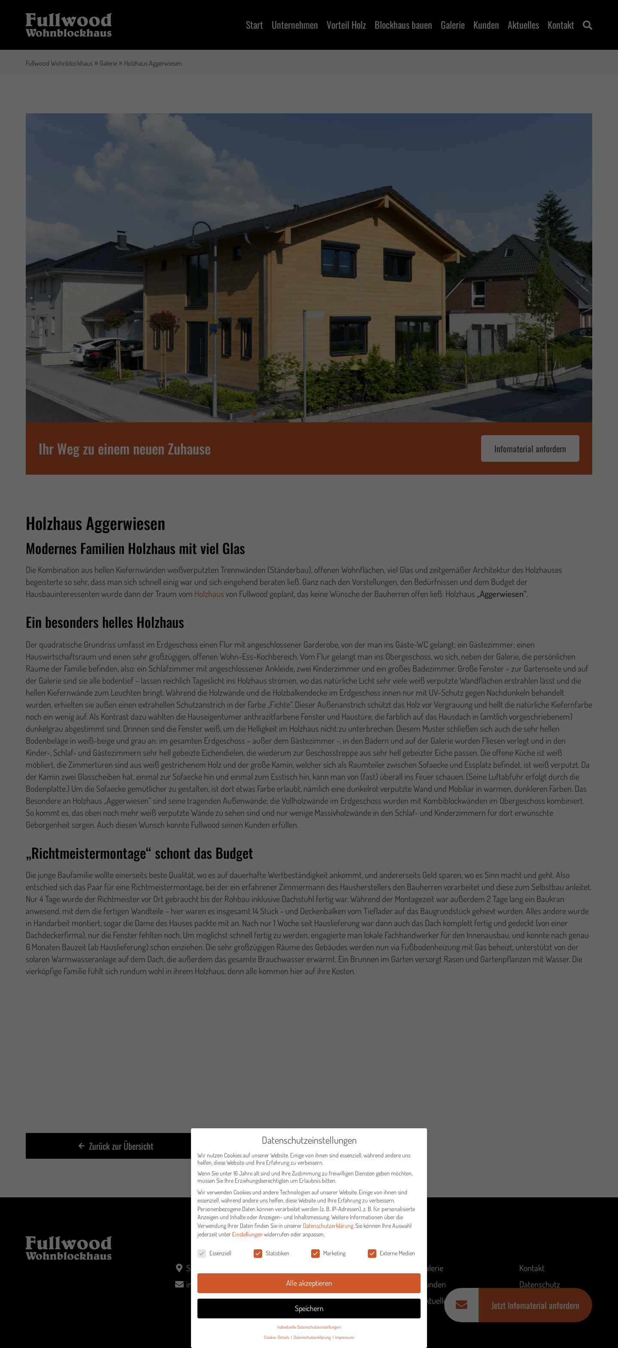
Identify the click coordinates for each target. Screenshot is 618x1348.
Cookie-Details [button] (277, 1341)
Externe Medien (391, 1256)
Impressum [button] (344, 1341)
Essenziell (214, 1256)
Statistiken (271, 1256)
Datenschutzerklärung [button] (313, 1341)
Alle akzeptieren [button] (309, 1286)
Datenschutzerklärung (328, 1229)
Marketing (328, 1256)
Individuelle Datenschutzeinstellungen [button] (309, 1330)
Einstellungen (247, 1237)
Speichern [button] (309, 1311)
